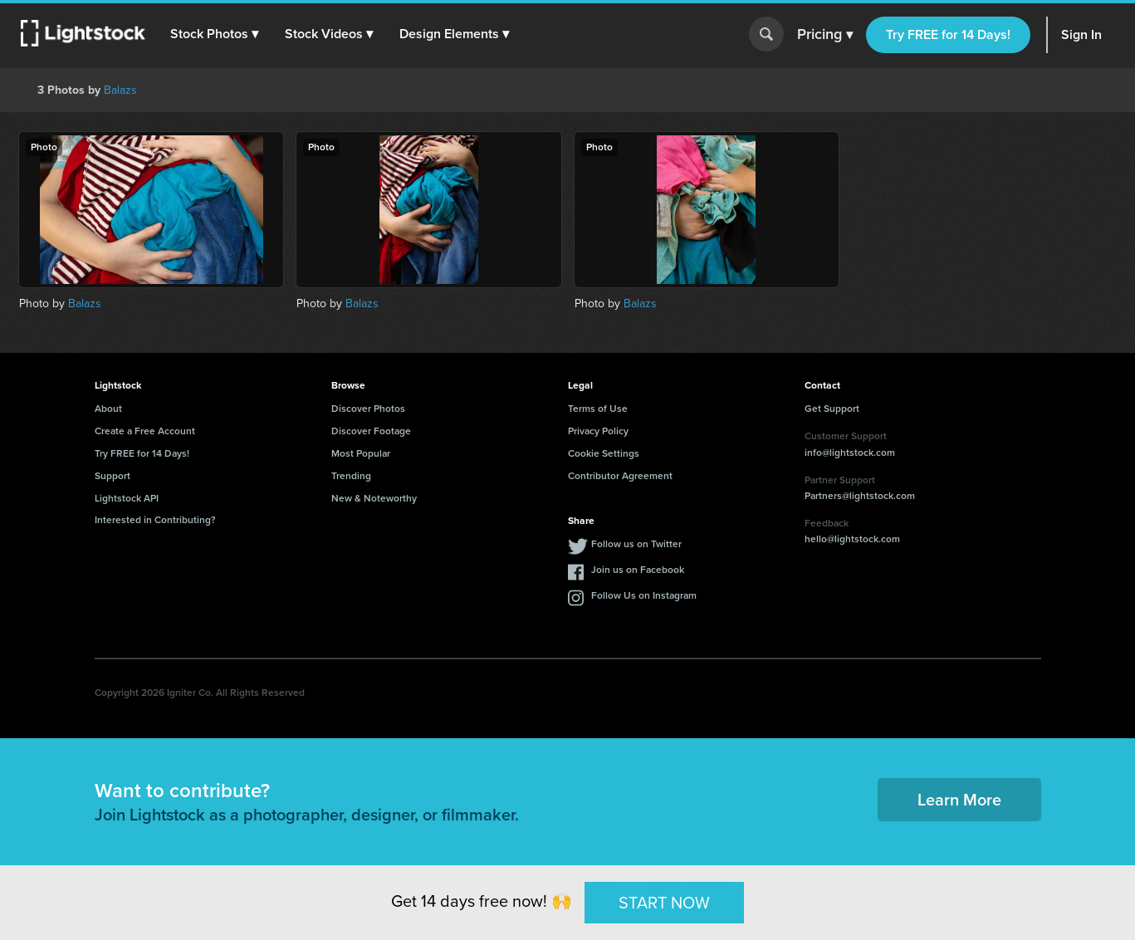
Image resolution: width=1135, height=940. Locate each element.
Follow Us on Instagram (644, 595)
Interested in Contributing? (155, 519)
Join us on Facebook (637, 569)
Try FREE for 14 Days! (948, 34)
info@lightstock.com (850, 452)
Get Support (832, 408)
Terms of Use (598, 408)
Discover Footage (371, 430)
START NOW (664, 901)
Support (112, 475)
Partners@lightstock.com (860, 495)
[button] (215, 34)
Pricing (825, 35)
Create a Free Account (145, 430)
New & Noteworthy (374, 498)
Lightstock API (127, 498)
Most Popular (360, 453)
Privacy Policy (598, 430)
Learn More (959, 799)
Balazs (120, 90)
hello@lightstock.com (852, 538)
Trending (351, 475)
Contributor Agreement (620, 475)
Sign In (1081, 34)
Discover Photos (368, 408)
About (108, 408)
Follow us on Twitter (636, 543)
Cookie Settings (603, 453)
